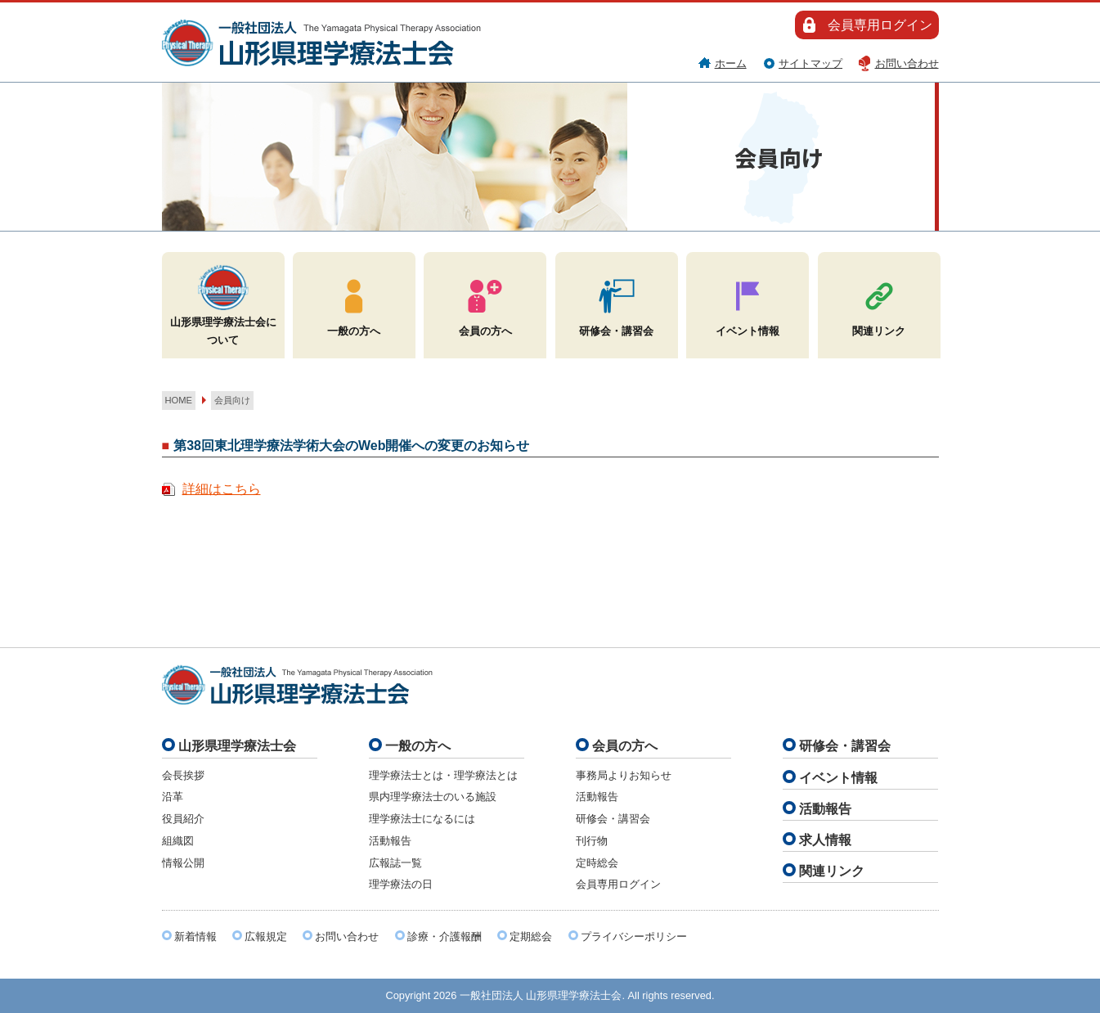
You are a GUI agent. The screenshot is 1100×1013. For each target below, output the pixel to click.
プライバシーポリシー (634, 936)
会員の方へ (485, 303)
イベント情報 (747, 303)
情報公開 (183, 863)
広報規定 (266, 936)
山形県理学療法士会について (223, 303)
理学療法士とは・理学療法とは (443, 775)
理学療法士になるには (422, 819)
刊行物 (592, 841)
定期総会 (531, 936)
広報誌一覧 (395, 863)
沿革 (172, 796)
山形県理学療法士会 (237, 746)
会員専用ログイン (880, 25)
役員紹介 (183, 819)
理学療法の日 (401, 884)
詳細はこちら (221, 489)
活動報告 (390, 841)
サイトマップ (810, 63)
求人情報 (825, 840)
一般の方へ (353, 303)
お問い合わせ (907, 63)
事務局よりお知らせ (623, 775)
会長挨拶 (183, 775)
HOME (179, 400)
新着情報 (195, 936)
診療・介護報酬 (444, 936)
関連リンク (878, 303)
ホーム (731, 63)
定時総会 (597, 863)
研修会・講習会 (616, 303)
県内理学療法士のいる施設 (432, 796)
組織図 (178, 841)
